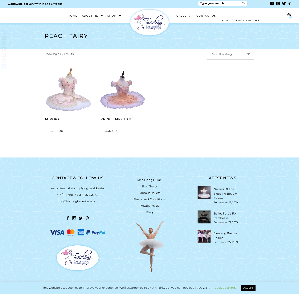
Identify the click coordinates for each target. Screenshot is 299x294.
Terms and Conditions (149, 199)
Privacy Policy (149, 206)
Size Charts (149, 186)
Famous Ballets (149, 193)
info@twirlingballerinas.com (78, 201)
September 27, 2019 (226, 202)
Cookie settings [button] (225, 287)
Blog (149, 212)
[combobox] (230, 54)
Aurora (52, 119)
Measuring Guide (149, 180)
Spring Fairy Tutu (116, 119)
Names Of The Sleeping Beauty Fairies (225, 193)
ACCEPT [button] (248, 287)
